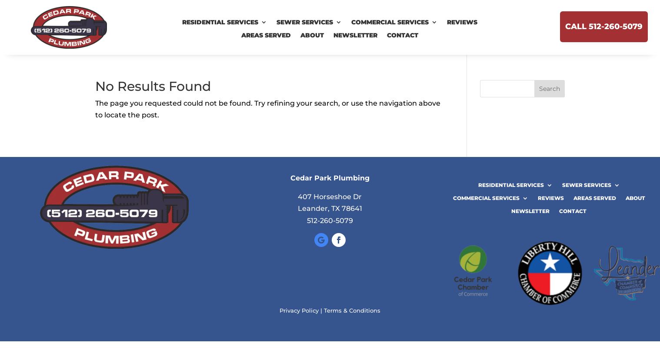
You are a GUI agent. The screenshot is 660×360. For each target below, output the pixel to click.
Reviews (462, 22)
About (312, 35)
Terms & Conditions (352, 310)
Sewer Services (305, 22)
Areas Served (266, 35)
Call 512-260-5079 (604, 26)
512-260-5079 (330, 221)
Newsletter (355, 35)
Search (549, 89)
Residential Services (220, 22)
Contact (402, 35)
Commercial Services (390, 22)
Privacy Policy (299, 310)
